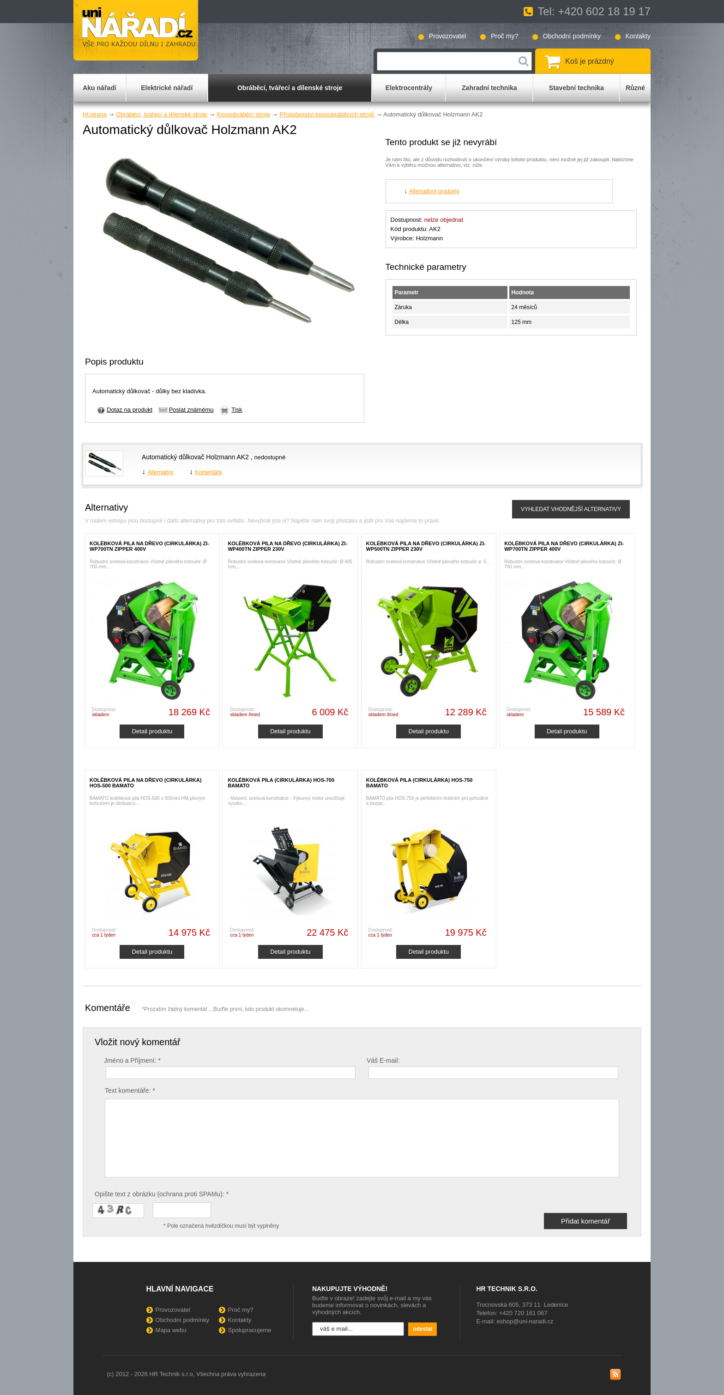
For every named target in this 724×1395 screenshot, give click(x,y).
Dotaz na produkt (129, 409)
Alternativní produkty (434, 191)
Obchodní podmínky (572, 36)
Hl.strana (95, 114)
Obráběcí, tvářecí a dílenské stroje (161, 114)
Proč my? (504, 36)
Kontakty (638, 36)
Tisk (236, 409)
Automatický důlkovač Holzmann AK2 (196, 457)
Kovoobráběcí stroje (243, 114)
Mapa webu (171, 1330)
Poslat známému (191, 409)
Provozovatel (447, 36)
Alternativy (160, 472)
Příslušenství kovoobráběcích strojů (326, 114)
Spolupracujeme (250, 1330)
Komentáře (208, 472)
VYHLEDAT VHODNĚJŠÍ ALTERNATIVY (571, 509)
